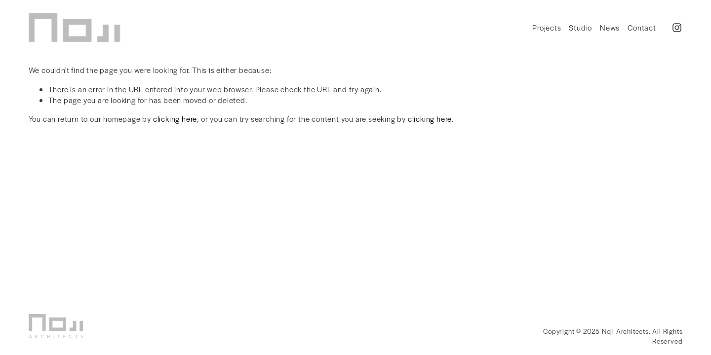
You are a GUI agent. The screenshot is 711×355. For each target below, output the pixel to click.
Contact (642, 27)
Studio (580, 27)
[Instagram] (677, 27)
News (610, 27)
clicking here (175, 118)
